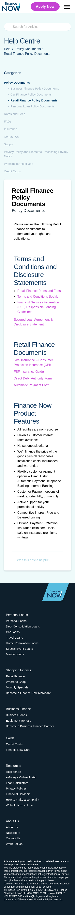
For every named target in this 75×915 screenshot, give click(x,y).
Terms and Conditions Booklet (38, 296)
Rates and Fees (14, 114)
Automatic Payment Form (32, 385)
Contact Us (11, 136)
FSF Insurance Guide (29, 371)
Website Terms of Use (18, 163)
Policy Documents (17, 82)
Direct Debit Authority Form (33, 378)
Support (9, 144)
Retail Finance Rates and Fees (39, 290)
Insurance (10, 129)
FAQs (7, 121)
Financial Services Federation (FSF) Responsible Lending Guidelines (38, 307)
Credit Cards (12, 171)
